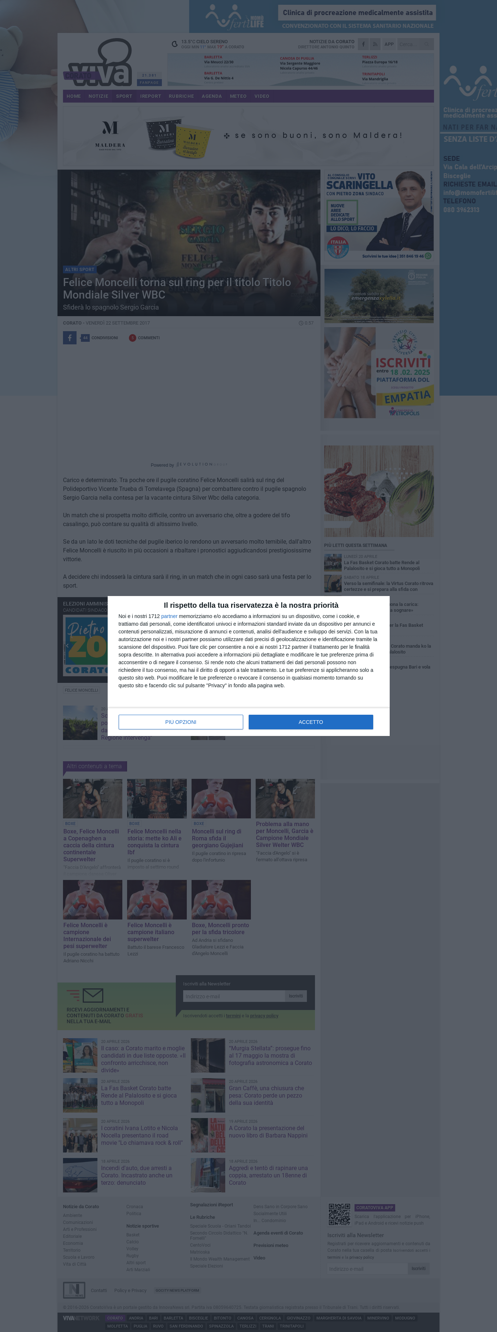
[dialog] (249, 666)
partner (169, 616)
